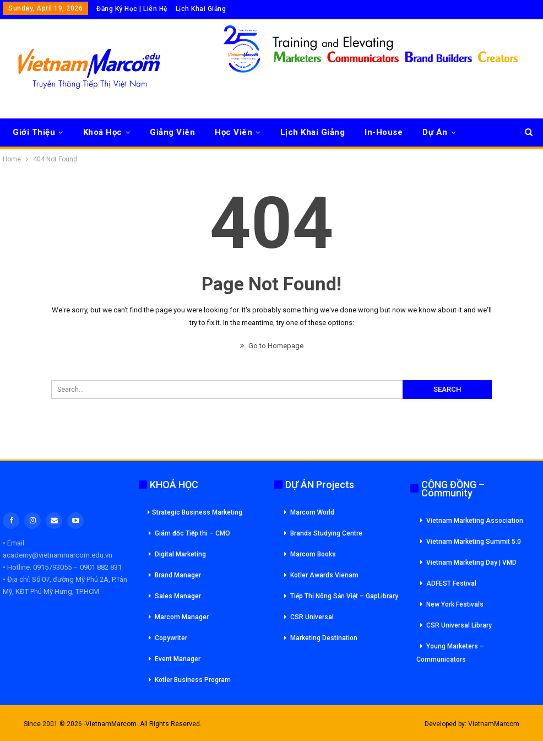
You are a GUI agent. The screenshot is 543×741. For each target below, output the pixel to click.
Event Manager (177, 659)
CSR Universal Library (459, 625)
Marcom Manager (182, 617)
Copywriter (171, 638)
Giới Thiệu (34, 132)
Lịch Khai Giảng (201, 9)
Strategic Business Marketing (195, 512)
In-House (384, 132)
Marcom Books (313, 554)
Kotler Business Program (193, 680)
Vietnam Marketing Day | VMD (471, 562)
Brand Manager (178, 575)
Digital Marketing (180, 554)
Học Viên (233, 132)
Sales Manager (178, 596)
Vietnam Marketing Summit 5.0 (473, 541)
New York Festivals (455, 604)
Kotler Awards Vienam (324, 575)
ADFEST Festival (451, 583)
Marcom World (312, 512)
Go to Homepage (271, 346)
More (433, 132)
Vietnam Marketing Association (474, 520)
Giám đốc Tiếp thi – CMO (192, 533)
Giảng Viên (172, 132)
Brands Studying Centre (326, 533)
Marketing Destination (323, 638)
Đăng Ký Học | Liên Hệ (131, 9)
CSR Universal (312, 617)
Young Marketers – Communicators (450, 652)
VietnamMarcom (493, 724)
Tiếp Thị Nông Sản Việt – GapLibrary (344, 596)
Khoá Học (102, 132)
